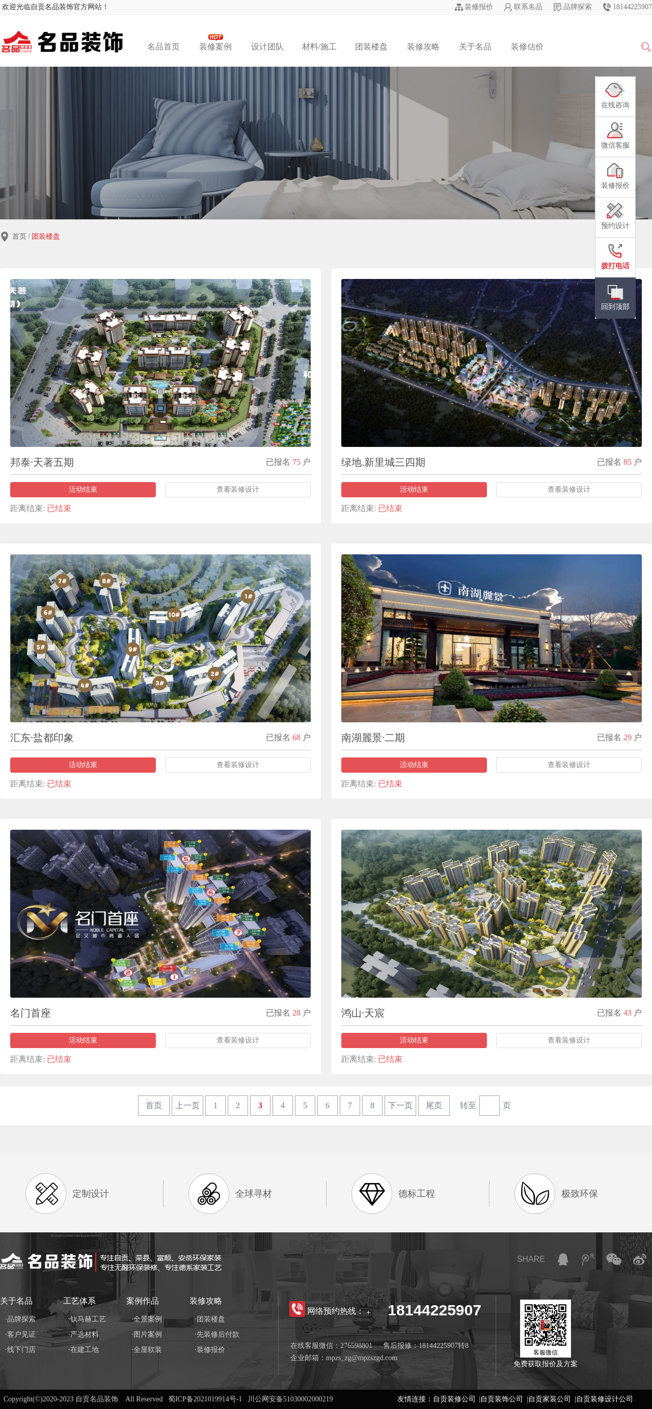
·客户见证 (20, 1334)
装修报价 (479, 7)
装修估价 (527, 46)
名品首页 (163, 46)
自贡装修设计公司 (604, 1399)
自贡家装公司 (549, 1399)
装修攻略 (423, 46)
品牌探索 (577, 7)
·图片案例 (146, 1334)
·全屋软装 (146, 1350)
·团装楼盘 (210, 1319)
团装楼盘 (371, 46)
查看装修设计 (237, 489)
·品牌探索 (20, 1319)
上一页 (187, 1105)
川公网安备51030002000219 (290, 1399)
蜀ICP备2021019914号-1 (205, 1399)
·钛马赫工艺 (87, 1319)
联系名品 (528, 7)
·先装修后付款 (217, 1334)
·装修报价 (210, 1350)
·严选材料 (83, 1334)
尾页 (434, 1105)
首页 (19, 236)
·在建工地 (83, 1350)
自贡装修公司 (454, 1399)
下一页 (400, 1105)
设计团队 (267, 46)
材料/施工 (319, 46)
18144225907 (632, 7)
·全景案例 (146, 1319)
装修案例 (215, 42)
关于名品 (475, 46)
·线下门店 (20, 1350)
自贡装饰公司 (501, 1399)
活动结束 (83, 489)
